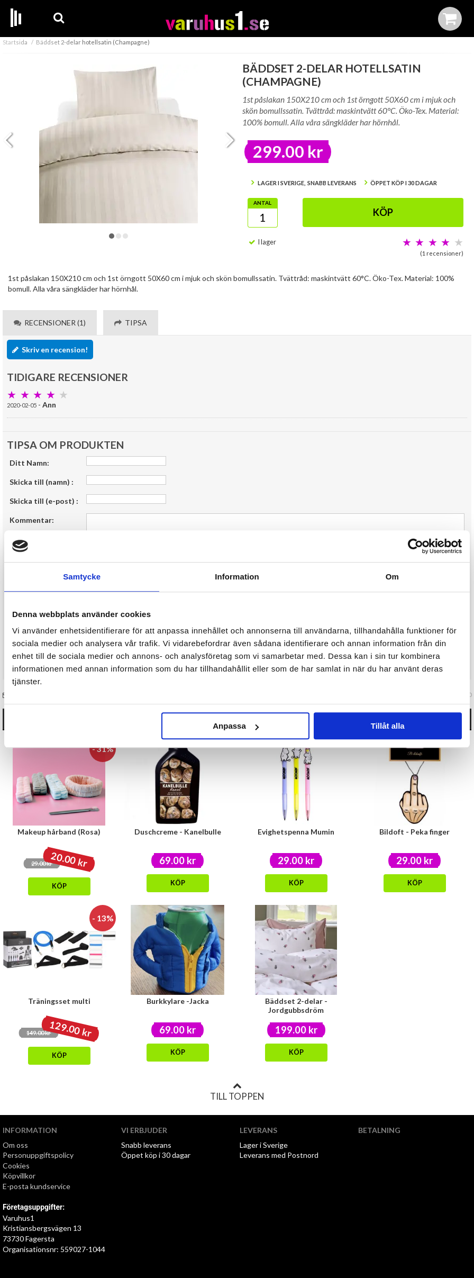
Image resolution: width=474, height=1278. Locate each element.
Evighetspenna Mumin (296, 831)
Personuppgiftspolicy (38, 1154)
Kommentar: (32, 519)
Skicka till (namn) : (42, 481)
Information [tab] (237, 576)
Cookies (16, 1165)
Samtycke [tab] (82, 576)
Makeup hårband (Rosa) (59, 831)
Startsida (15, 42)
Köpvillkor (19, 1175)
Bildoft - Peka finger (414, 831)
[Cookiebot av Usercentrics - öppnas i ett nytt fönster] (415, 546)
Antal (262, 203)
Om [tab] (392, 576)
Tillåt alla (388, 725)
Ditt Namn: (29, 462)
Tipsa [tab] (130, 322)
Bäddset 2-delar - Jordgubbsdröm (296, 1005)
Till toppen (237, 1092)
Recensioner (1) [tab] (50, 322)
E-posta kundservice (37, 1186)
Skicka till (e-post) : (44, 500)
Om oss (15, 1144)
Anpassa (236, 725)
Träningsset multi (59, 1000)
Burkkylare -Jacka (178, 1000)
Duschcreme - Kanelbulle (177, 831)
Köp (383, 212)
